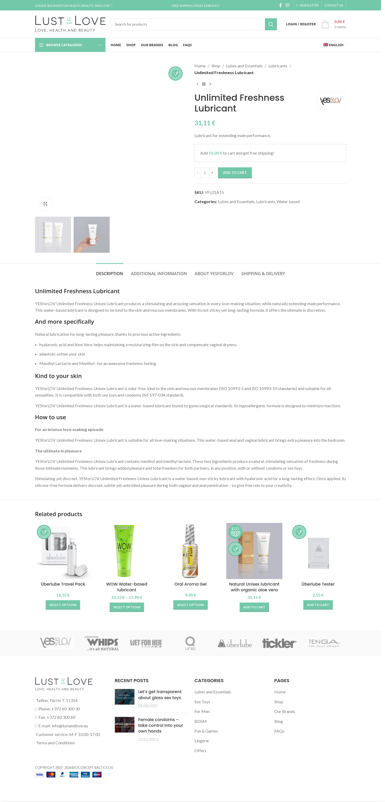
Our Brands (284, 711)
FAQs (279, 730)
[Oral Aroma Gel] (190, 551)
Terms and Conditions (55, 742)
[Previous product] (197, 84)
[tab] (109, 271)
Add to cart (235, 172)
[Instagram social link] (287, 5)
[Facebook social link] (280, 5)
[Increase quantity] (212, 172)
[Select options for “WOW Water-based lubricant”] (127, 607)
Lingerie (201, 740)
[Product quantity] (205, 172)
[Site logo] (70, 23)
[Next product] (210, 84)
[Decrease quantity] (197, 172)
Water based (288, 201)
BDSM (200, 721)
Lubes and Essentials (244, 65)
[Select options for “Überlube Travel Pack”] (63, 605)
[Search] (194, 24)
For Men (202, 711)
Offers (200, 750)
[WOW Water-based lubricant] (127, 551)
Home (200, 65)
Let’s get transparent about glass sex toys (160, 694)
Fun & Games (206, 730)
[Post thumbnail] (124, 699)
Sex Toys (202, 701)
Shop (215, 65)
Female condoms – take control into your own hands (160, 725)
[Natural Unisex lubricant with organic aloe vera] (254, 551)
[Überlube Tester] (318, 551)
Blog (278, 721)
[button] (254, 607)
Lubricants (277, 65)
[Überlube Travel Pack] (63, 551)
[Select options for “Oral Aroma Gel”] (190, 605)
